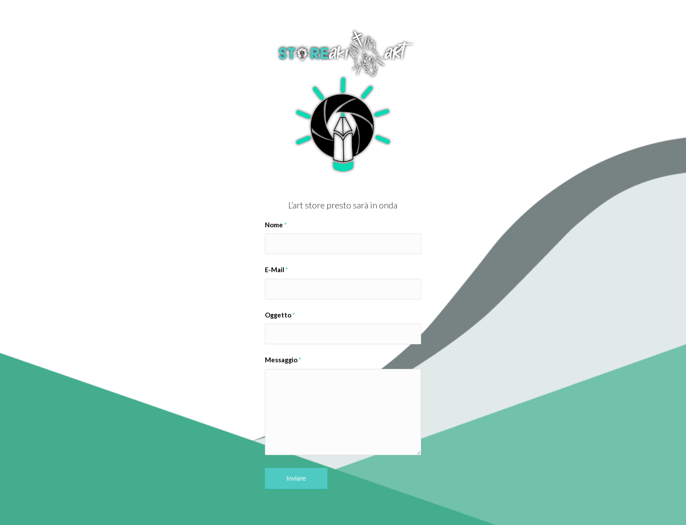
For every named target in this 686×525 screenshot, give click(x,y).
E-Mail (276, 269)
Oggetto (280, 315)
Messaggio (283, 360)
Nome (275, 225)
